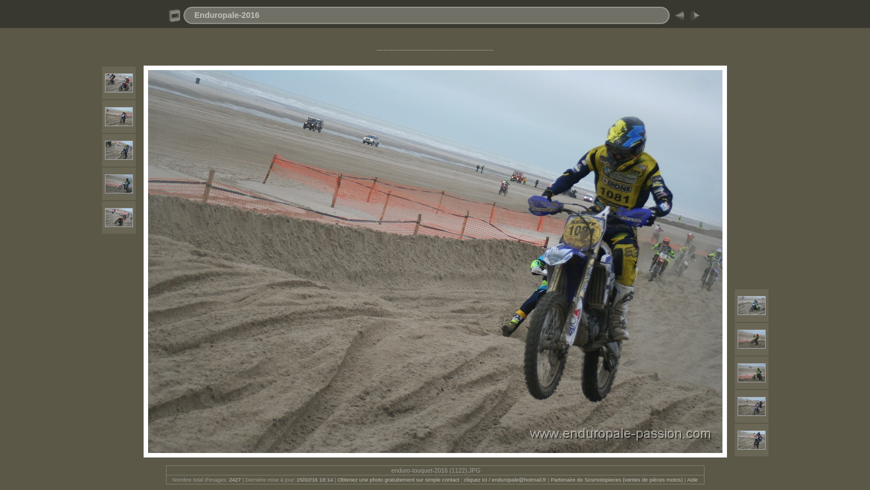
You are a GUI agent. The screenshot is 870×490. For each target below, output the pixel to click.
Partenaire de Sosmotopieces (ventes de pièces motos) (617, 480)
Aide (692, 480)
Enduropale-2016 (227, 15)
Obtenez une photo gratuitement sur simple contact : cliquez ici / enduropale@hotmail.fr (441, 480)
